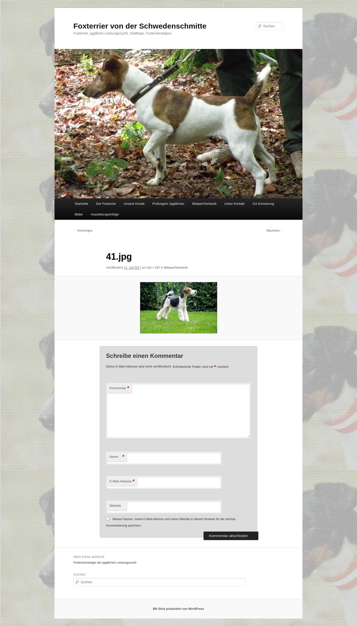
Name (117, 456)
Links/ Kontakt (234, 204)
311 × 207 (153, 267)
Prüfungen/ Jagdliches (168, 204)
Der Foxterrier (106, 204)
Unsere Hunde (134, 204)
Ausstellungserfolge (105, 214)
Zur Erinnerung (263, 204)
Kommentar (119, 388)
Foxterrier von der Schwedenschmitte (140, 26)
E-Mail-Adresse (122, 481)
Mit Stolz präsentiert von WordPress (178, 609)
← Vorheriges (82, 230)
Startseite (81, 204)
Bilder (79, 214)
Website (115, 505)
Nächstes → (275, 230)
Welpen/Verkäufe (204, 204)
